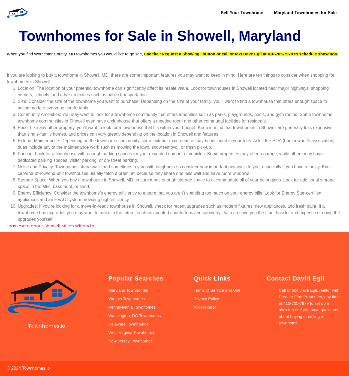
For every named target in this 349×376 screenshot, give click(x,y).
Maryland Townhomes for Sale (305, 12)
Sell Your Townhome (242, 12)
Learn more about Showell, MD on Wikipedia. (51, 226)
